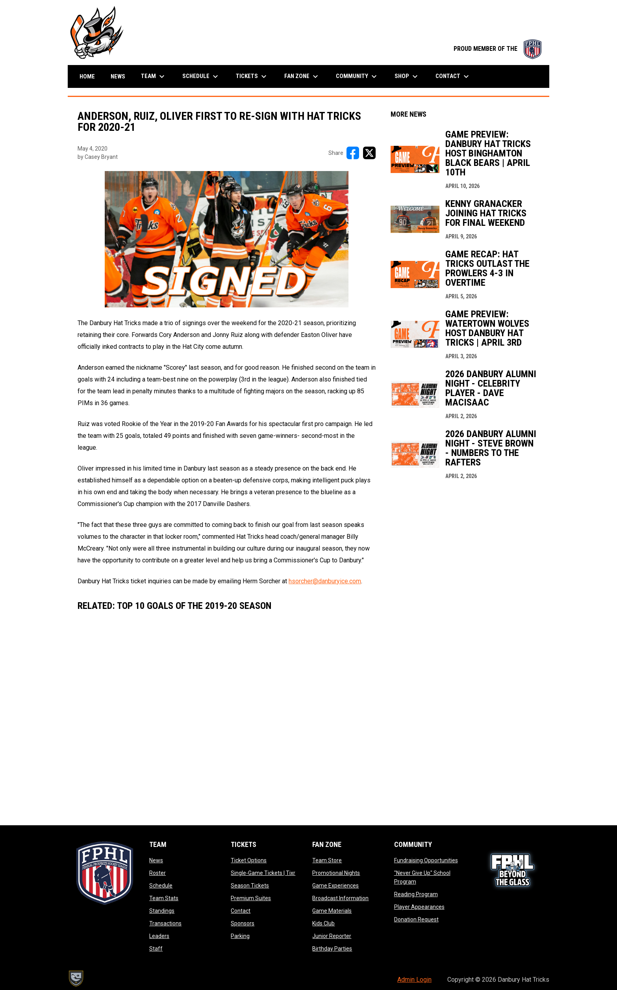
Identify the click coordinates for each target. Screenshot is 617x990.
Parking (240, 936)
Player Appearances (419, 907)
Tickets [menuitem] (252, 76)
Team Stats (163, 898)
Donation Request (416, 919)
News (156, 860)
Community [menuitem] (357, 76)
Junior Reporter (331, 936)
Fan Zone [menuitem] (302, 76)
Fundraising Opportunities (426, 860)
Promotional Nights (336, 873)
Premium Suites (251, 898)
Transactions (165, 923)
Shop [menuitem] (407, 76)
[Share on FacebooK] (352, 153)
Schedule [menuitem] (201, 76)
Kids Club (323, 923)
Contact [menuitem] (453, 76)
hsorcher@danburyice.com (325, 581)
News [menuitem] (118, 76)
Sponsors (242, 923)
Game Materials (332, 911)
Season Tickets (250, 885)
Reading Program (416, 894)
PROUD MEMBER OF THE (497, 48)
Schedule (160, 885)
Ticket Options (249, 860)
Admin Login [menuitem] (414, 979)
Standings (161, 911)
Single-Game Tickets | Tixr (263, 873)
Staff (156, 948)
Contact (240, 911)
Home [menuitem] (87, 76)
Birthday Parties (332, 948)
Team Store (327, 860)
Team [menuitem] (154, 76)
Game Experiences (335, 885)
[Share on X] (369, 153)
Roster (157, 873)
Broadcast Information (340, 898)
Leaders (159, 936)
